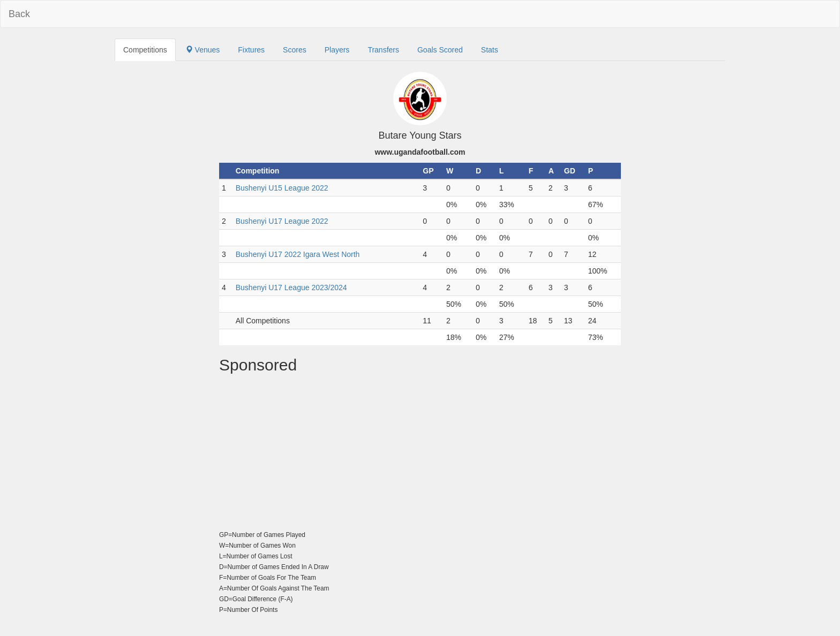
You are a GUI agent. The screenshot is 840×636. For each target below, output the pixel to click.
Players (337, 50)
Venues (202, 50)
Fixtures (251, 50)
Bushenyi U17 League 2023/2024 (291, 287)
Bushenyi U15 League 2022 (282, 188)
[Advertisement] (420, 454)
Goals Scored (440, 50)
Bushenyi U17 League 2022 (282, 221)
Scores (294, 50)
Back (19, 14)
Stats (489, 50)
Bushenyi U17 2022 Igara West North (298, 254)
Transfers (383, 50)
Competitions (145, 50)
